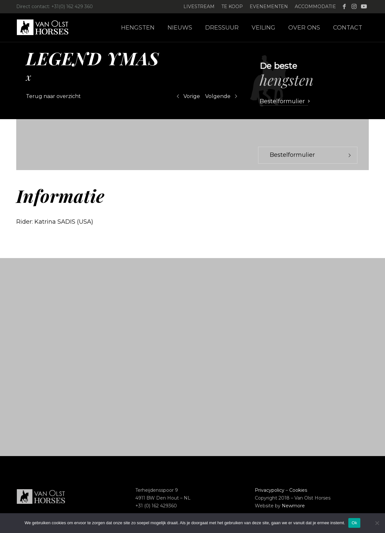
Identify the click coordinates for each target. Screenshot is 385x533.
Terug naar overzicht (53, 96)
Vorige (191, 96)
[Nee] (377, 523)
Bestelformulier (292, 154)
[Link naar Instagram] (354, 6)
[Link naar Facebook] (344, 6)
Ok (354, 522)
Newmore (293, 506)
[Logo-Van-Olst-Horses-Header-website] (46, 27)
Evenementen (269, 6)
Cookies (298, 490)
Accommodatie (315, 6)
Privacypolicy (269, 490)
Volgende (217, 96)
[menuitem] (199, 6)
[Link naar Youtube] (364, 6)
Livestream (199, 6)
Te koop (232, 6)
